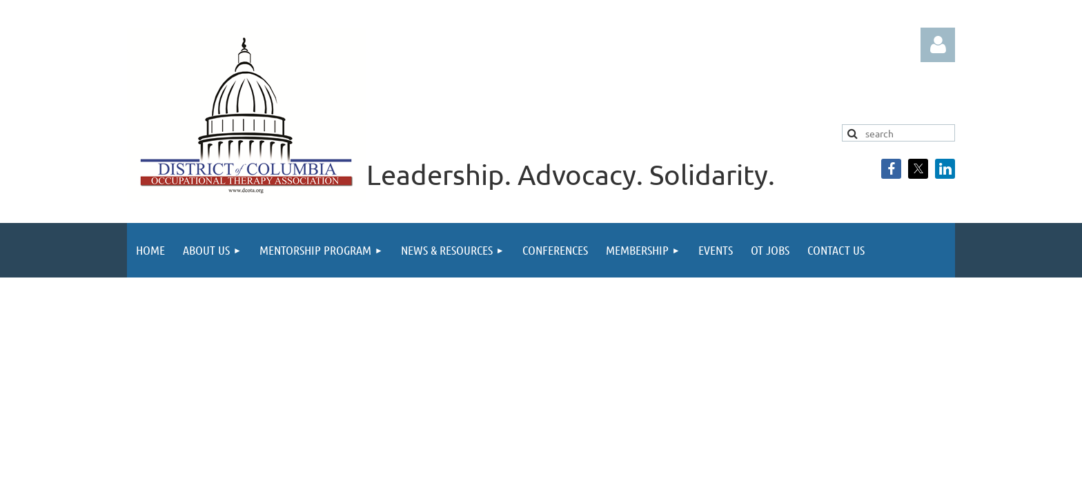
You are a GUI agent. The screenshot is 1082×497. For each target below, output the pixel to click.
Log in (938, 45)
